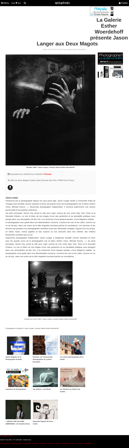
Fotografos (27, 443)
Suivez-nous (27, 440)
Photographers (16, 443)
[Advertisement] (52, 21)
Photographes (5, 443)
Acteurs (73, 443)
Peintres (51, 443)
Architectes (65, 443)
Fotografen (43, 443)
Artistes (57, 443)
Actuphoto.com (7, 436)
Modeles (88, 443)
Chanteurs (80, 443)
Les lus (16, 3)
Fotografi (35, 443)
